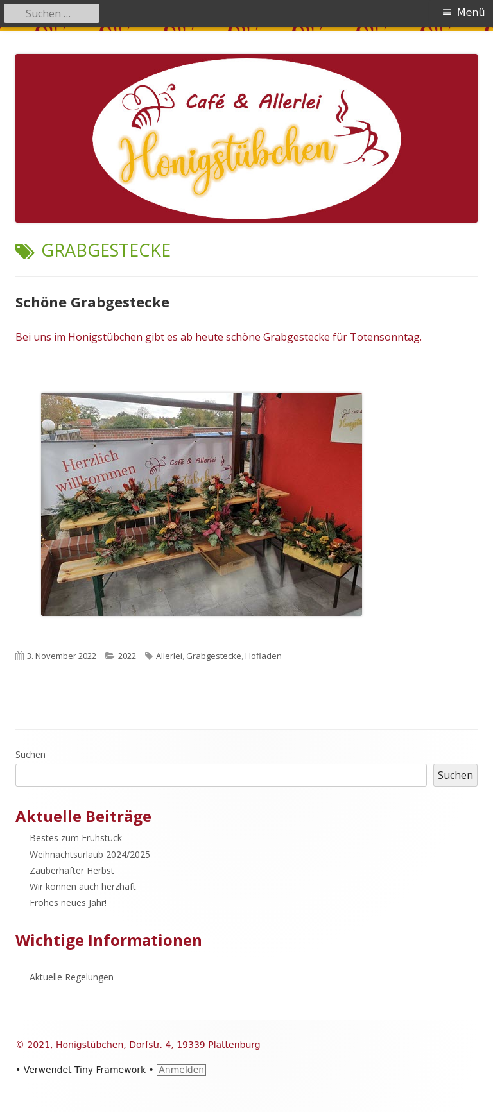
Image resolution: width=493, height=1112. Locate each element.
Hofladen (263, 656)
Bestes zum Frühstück (76, 838)
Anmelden (181, 1070)
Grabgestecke (213, 656)
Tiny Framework (110, 1070)
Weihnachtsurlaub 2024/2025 (90, 854)
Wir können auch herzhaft (83, 886)
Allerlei (169, 656)
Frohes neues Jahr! (68, 902)
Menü (471, 12)
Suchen (30, 754)
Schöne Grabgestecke (92, 301)
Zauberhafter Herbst (72, 870)
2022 (127, 656)
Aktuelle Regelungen (72, 977)
